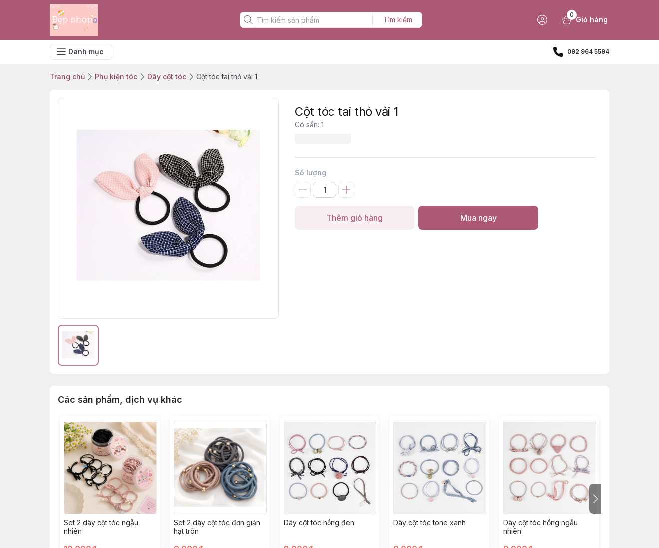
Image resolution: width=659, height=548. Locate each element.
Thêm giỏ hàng (354, 218)
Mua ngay (478, 218)
